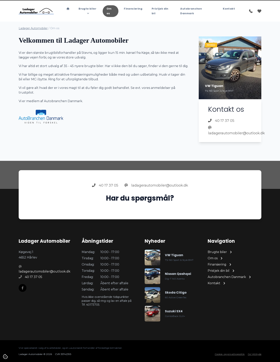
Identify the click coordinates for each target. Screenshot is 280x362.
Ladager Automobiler (33, 28)
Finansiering (133, 9)
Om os (109, 11)
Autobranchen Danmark (191, 11)
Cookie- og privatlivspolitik (230, 354)
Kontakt (229, 9)
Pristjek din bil (160, 11)
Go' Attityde (254, 354)
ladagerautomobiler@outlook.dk (230, 130)
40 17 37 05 (221, 121)
